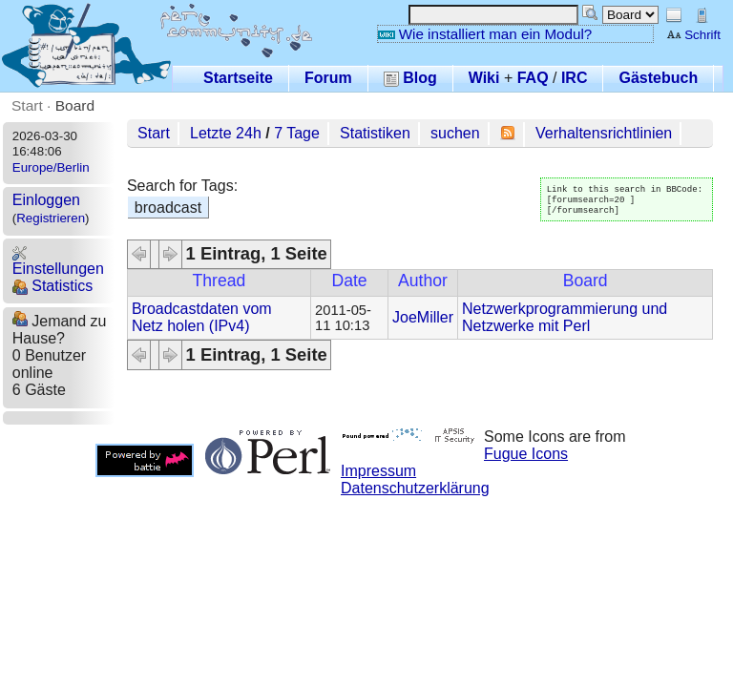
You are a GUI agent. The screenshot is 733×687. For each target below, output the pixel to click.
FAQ (533, 78)
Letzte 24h (226, 133)
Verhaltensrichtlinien (603, 133)
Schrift (693, 35)
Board (74, 105)
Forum (328, 78)
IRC (574, 78)
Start (27, 105)
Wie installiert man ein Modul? (485, 34)
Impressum (378, 471)
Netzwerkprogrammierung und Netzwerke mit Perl (564, 317)
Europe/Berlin (51, 167)
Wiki (484, 78)
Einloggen (46, 200)
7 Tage (297, 133)
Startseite (238, 78)
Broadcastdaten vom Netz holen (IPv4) (202, 317)
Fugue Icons (526, 454)
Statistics (52, 286)
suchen (455, 133)
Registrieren (50, 218)
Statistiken (375, 133)
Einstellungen (58, 261)
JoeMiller (422, 317)
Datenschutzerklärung (415, 488)
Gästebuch (658, 78)
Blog (410, 78)
